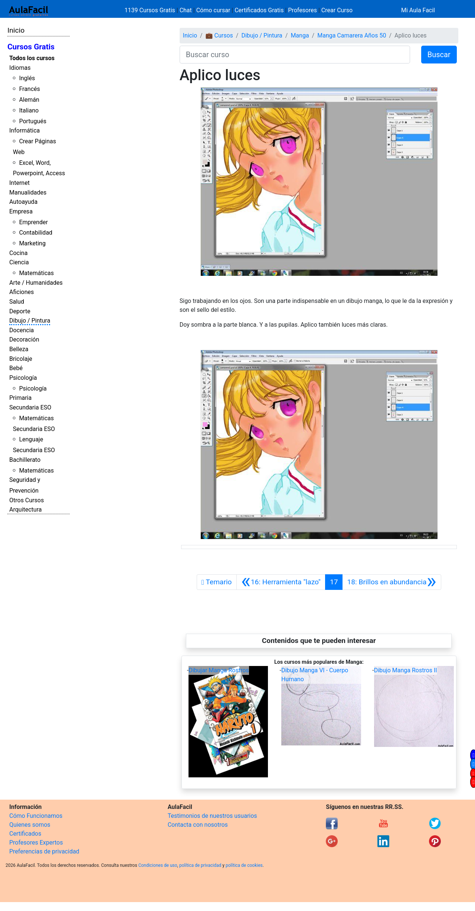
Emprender (33, 222)
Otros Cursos (26, 500)
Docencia (21, 330)
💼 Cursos (219, 35)
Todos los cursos (32, 58)
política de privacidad (200, 865)
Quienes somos (29, 824)
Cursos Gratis (31, 46)
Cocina (18, 253)
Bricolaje (20, 358)
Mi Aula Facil (418, 10)
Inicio (15, 30)
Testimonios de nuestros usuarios (212, 815)
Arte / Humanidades (36, 282)
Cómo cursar (213, 10)
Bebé (16, 368)
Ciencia (19, 262)
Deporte (19, 311)
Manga (300, 35)
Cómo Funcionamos (35, 815)
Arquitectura (25, 509)
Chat (186, 10)
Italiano (29, 110)
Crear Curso (337, 10)
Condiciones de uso (157, 865)
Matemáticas (36, 273)
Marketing (32, 243)
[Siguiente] (391, 582)
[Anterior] (280, 582)
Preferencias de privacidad (44, 851)
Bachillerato (24, 459)
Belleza (18, 349)
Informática (24, 130)
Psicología (23, 377)
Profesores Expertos (36, 842)
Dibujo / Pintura (29, 320)
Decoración (24, 339)
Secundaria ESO (30, 407)
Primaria (20, 397)
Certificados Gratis (259, 10)
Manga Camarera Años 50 (351, 35)
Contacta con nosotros (198, 824)
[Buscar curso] (295, 54)
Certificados (25, 833)
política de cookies (244, 865)
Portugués (32, 121)
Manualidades (27, 192)
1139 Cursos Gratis (151, 10)
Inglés (27, 78)
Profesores (302, 10)
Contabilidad (35, 232)
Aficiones (21, 291)
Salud (16, 301)
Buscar (439, 54)
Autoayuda (23, 201)
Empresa (21, 211)
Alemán (29, 99)
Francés (29, 88)
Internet (19, 182)
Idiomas (19, 67)
